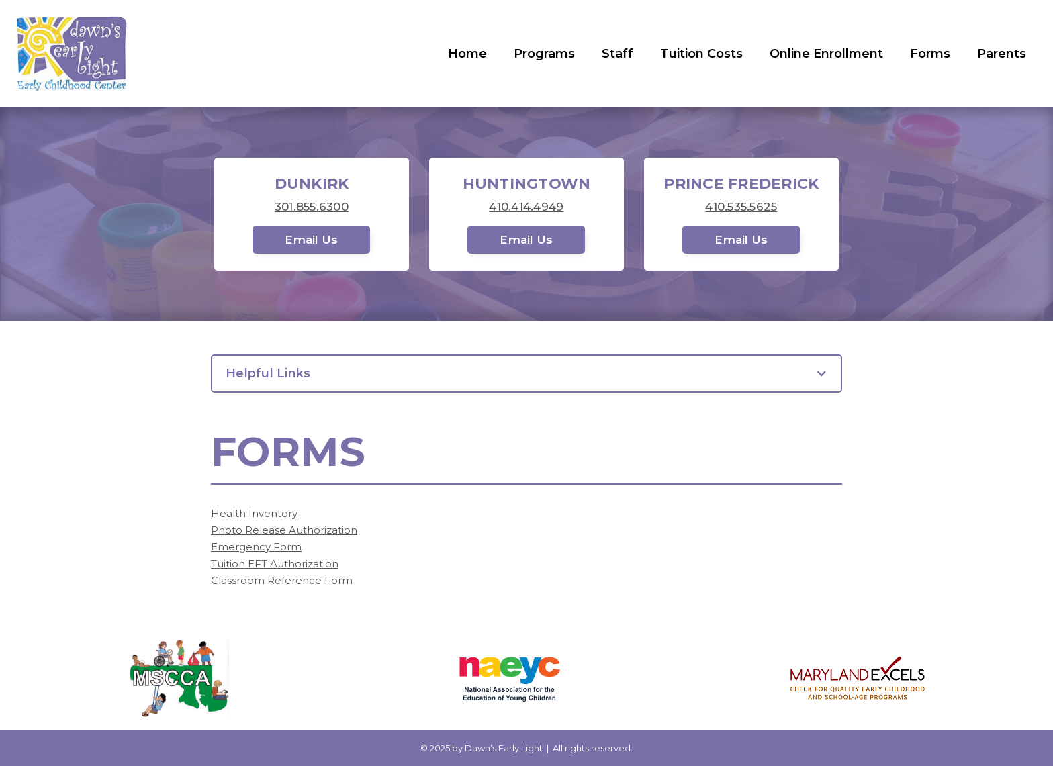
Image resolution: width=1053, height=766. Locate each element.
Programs (544, 54)
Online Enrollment (826, 54)
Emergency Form (256, 546)
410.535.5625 (741, 206)
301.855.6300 (312, 206)
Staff (617, 54)
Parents (1001, 54)
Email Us (311, 239)
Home (467, 54)
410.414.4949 (526, 206)
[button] (526, 373)
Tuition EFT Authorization (274, 563)
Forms (930, 54)
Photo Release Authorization (284, 530)
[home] (72, 53)
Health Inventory (254, 513)
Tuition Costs (701, 54)
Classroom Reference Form (282, 580)
